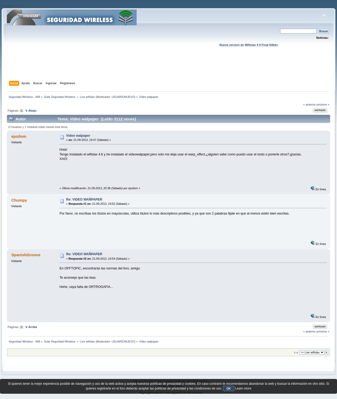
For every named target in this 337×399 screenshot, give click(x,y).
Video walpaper (78, 135)
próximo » (322, 104)
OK (228, 388)
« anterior (309, 104)
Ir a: (296, 352)
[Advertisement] (168, 69)
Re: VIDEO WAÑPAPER (84, 199)
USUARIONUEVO (123, 96)
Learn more (243, 388)
